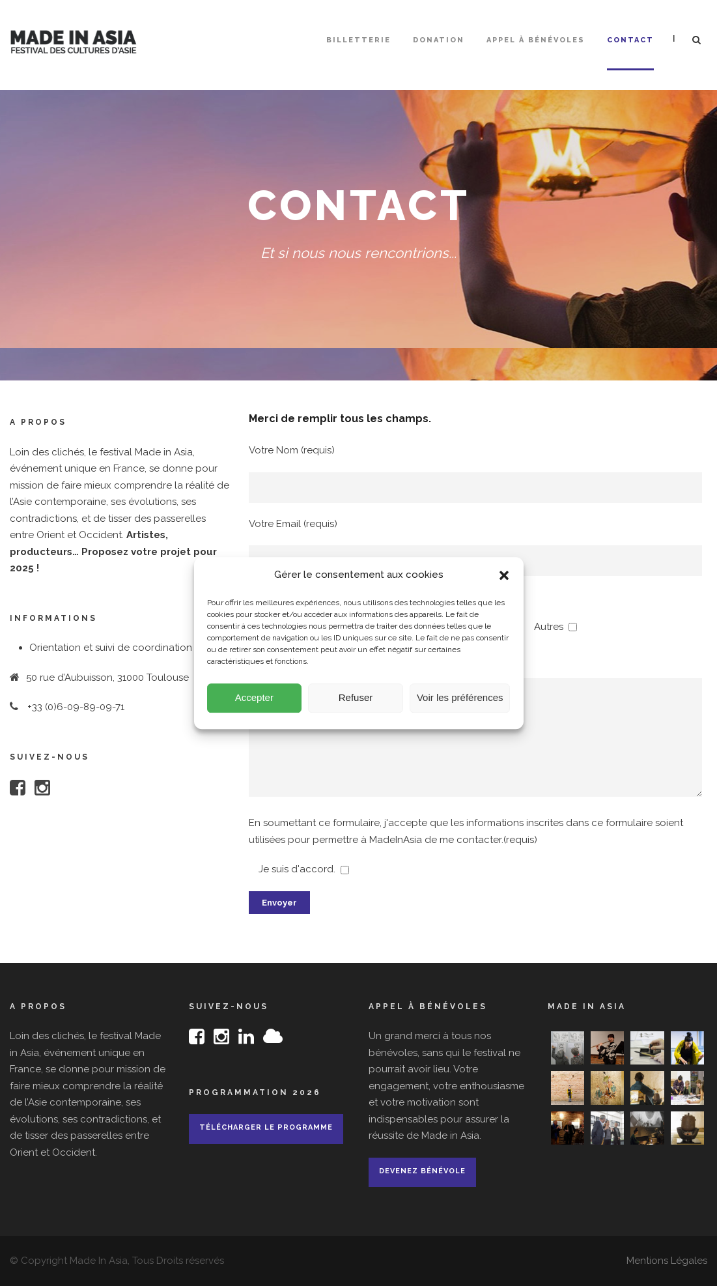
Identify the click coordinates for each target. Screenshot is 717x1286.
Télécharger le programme (266, 1127)
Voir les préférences (460, 705)
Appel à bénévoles (535, 40)
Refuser (356, 705)
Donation (438, 40)
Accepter (254, 705)
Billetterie (358, 40)
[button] (504, 583)
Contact (630, 40)
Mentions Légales (666, 1260)
